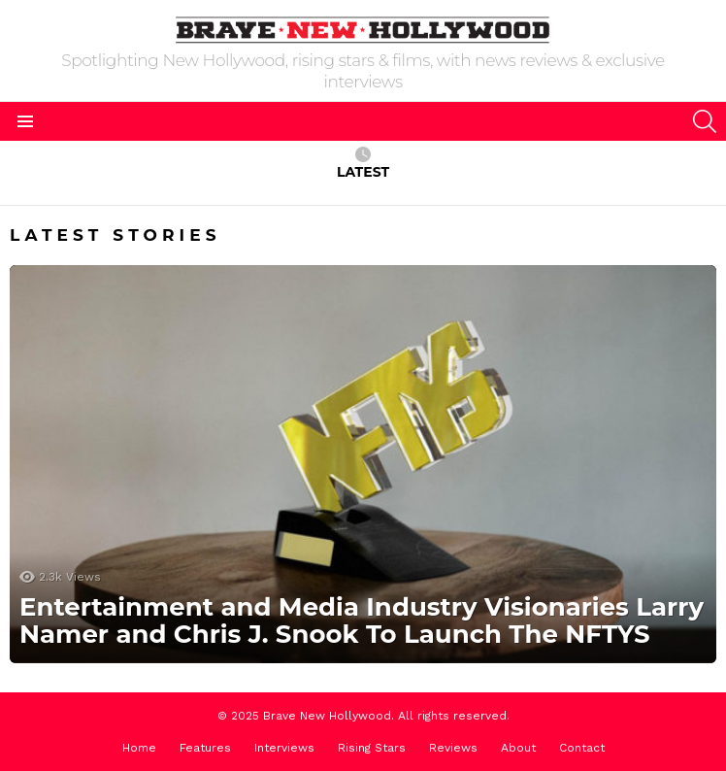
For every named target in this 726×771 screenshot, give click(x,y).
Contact (582, 747)
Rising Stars (372, 747)
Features (205, 747)
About (518, 747)
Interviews (284, 747)
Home (139, 747)
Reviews (453, 747)
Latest (363, 164)
